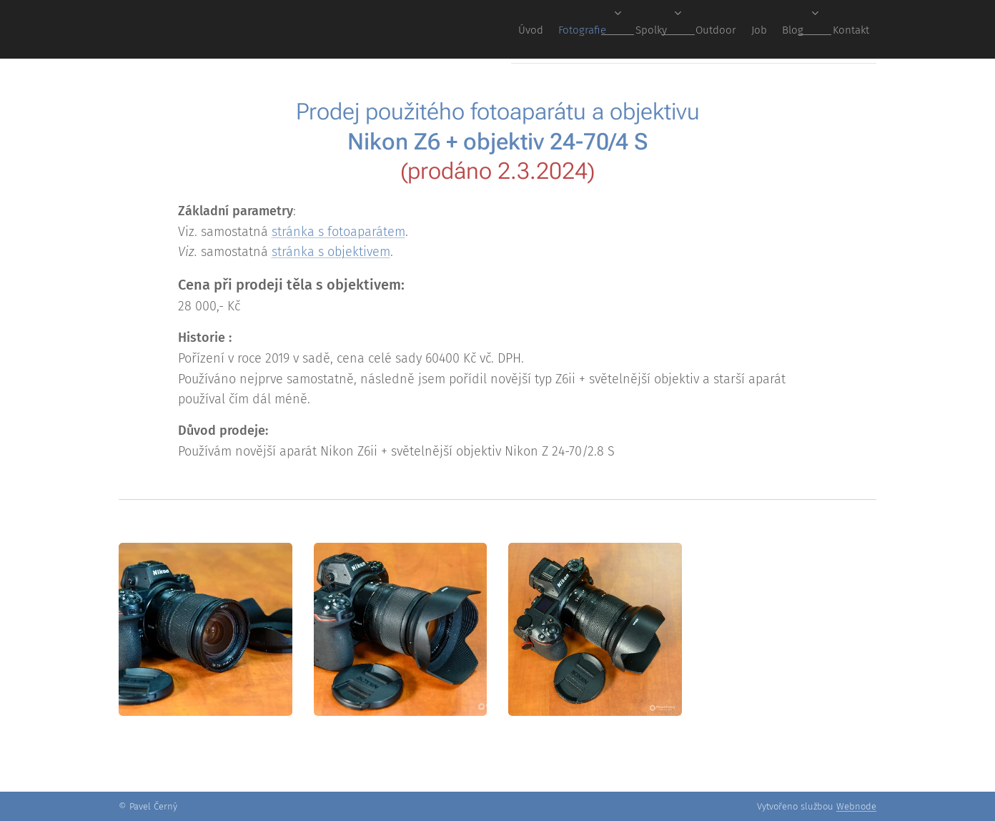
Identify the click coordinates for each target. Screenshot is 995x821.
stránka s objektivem (331, 252)
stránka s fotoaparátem (338, 232)
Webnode (856, 806)
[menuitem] (679, 29)
